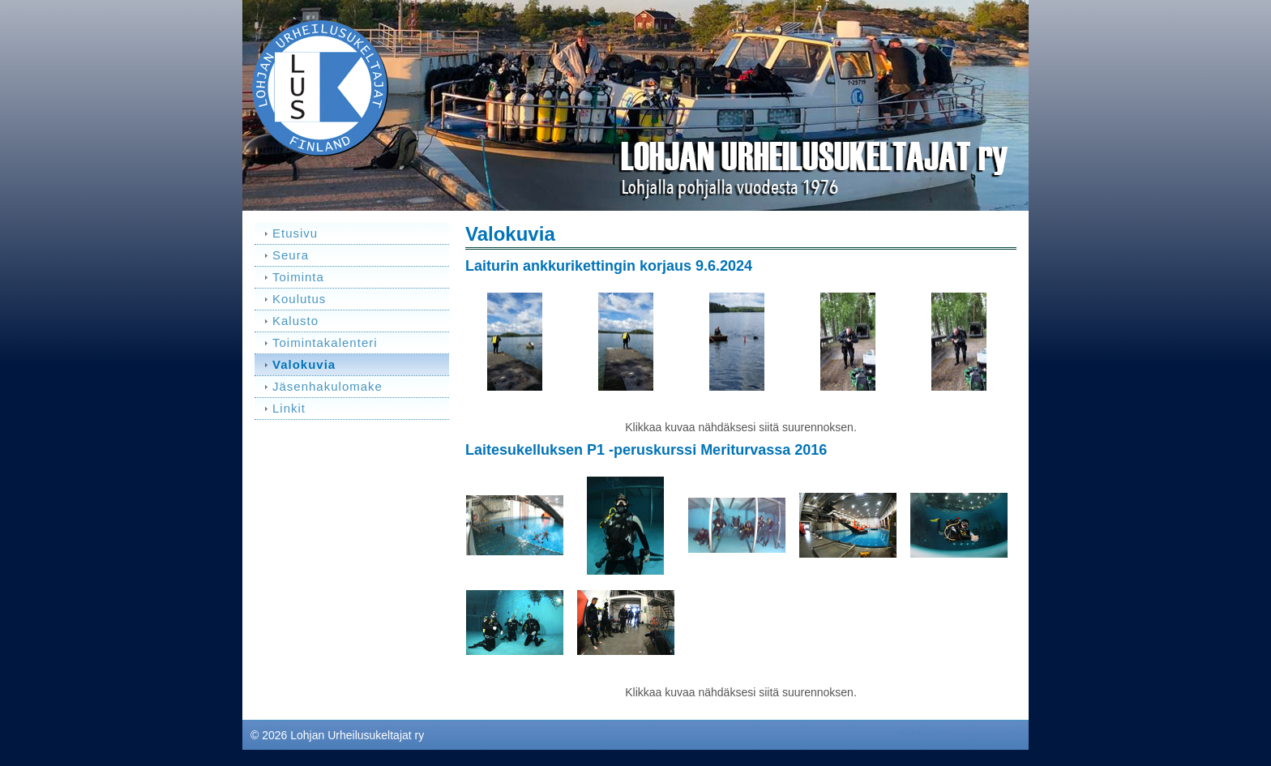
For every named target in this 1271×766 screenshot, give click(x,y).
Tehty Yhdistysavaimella (960, 735)
